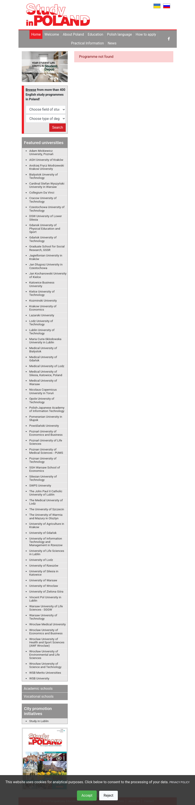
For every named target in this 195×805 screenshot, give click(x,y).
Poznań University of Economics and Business (45, 433)
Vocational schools (39, 696)
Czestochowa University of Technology (46, 208)
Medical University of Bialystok (43, 349)
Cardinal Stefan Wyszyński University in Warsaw (46, 185)
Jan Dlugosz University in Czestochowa (45, 266)
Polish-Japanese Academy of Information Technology (46, 409)
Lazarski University (41, 315)
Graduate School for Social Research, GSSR (47, 248)
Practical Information (87, 43)
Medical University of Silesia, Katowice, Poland (45, 373)
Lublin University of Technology (42, 331)
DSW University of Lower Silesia (45, 217)
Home (36, 34)
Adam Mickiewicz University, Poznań (41, 152)
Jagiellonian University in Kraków (45, 257)
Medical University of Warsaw (43, 382)
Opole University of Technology (41, 400)
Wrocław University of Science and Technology (45, 665)
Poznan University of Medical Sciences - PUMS (46, 451)
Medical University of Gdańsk (43, 358)
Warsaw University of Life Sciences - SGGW (46, 607)
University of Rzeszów (43, 565)
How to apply (146, 34)
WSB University (39, 678)
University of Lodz (41, 560)
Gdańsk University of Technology (42, 239)
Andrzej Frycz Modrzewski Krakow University (46, 167)
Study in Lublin (39, 721)
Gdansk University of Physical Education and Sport (44, 228)
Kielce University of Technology (42, 293)
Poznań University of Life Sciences (45, 442)
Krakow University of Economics (42, 307)
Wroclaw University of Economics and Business (45, 631)
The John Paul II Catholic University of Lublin (45, 492)
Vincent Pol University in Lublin (45, 598)
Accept (86, 795)
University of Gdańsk (42, 532)
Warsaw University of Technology (43, 616)
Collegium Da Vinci (41, 192)
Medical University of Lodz (46, 366)
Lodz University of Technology (41, 322)
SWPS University (40, 485)
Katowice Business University (41, 284)
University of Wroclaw (43, 585)
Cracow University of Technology (42, 199)
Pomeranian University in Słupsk (45, 418)
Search (57, 127)
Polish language (119, 34)
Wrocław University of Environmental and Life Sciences (44, 654)
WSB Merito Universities (45, 672)
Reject (108, 795)
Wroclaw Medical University (47, 624)
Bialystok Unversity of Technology (43, 176)
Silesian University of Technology (43, 478)
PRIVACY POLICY (179, 782)
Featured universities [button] (43, 142)
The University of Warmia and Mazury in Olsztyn (45, 516)
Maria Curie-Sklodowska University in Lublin (45, 340)
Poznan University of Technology (42, 460)
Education (95, 34)
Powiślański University (44, 425)
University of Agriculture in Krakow (46, 525)
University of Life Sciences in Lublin (46, 552)
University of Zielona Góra (46, 591)
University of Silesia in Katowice (43, 572)
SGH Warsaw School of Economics (44, 469)
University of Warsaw (43, 580)
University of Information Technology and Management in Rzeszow (46, 542)
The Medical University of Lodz (46, 501)
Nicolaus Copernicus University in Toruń (43, 391)
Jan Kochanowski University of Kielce (47, 275)
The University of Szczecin (46, 509)
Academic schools (38, 688)
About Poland (73, 34)
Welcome (51, 34)
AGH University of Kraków (46, 159)
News (112, 43)
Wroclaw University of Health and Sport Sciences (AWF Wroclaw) (46, 642)
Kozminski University (43, 300)
